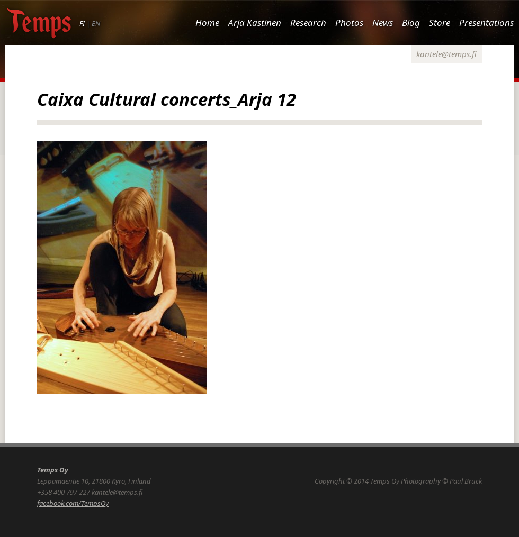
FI (82, 23)
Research (308, 22)
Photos (349, 22)
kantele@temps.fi (446, 54)
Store (439, 22)
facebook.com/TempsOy (73, 503)
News (382, 22)
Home (207, 22)
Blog (411, 22)
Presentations (486, 22)
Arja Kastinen (254, 22)
